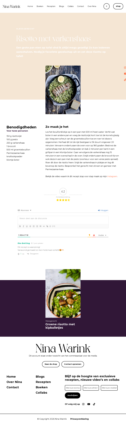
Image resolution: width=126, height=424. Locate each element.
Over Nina (92, 6)
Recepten (51, 6)
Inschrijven (73, 395)
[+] (53, 226)
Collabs (71, 6)
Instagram (112, 176)
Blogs (61, 6)
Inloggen (103, 210)
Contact (80, 6)
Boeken (40, 6)
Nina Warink (61, 419)
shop (118, 6)
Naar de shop (51, 364)
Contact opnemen (72, 364)
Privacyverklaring (79, 419)
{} (50, 226)
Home (30, 6)
